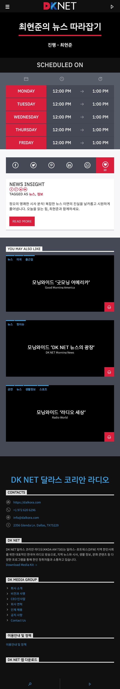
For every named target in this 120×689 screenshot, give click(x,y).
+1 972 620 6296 (24, 510)
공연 (10, 389)
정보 (40, 194)
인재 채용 (16, 609)
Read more (22, 221)
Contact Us (18, 620)
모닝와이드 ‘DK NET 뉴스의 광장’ (61, 347)
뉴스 (32, 194)
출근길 (29, 259)
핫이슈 (20, 324)
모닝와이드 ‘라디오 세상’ (61, 412)
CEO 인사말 (18, 599)
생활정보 (30, 389)
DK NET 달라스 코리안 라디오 (60, 480)
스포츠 (43, 389)
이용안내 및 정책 (16, 644)
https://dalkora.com (27, 502)
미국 (19, 259)
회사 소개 (16, 588)
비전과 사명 (18, 593)
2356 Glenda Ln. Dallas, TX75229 (36, 525)
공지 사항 (16, 615)
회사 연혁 (16, 604)
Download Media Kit (21, 565)
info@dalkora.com (26, 517)
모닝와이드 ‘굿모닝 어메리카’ (61, 282)
